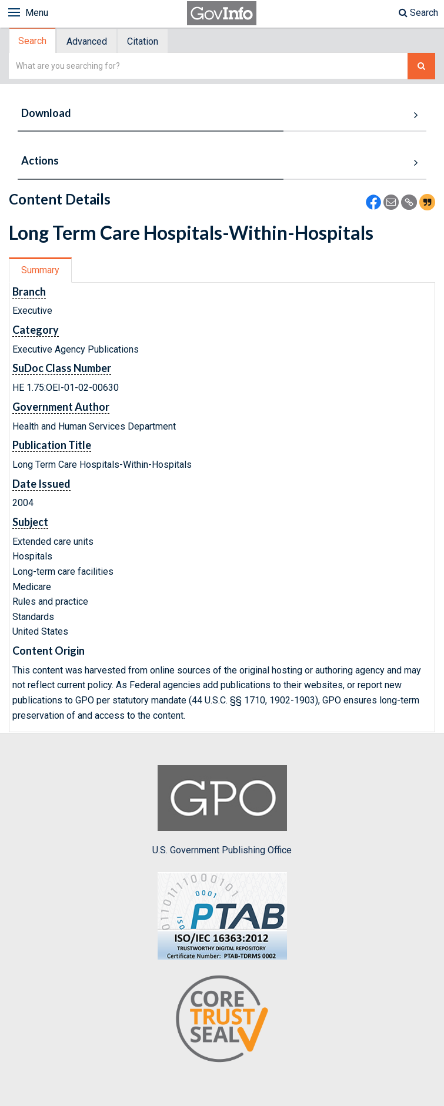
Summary (40, 270)
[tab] (33, 41)
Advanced (86, 41)
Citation (142, 41)
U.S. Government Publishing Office (222, 810)
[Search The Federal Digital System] (421, 66)
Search (418, 12)
